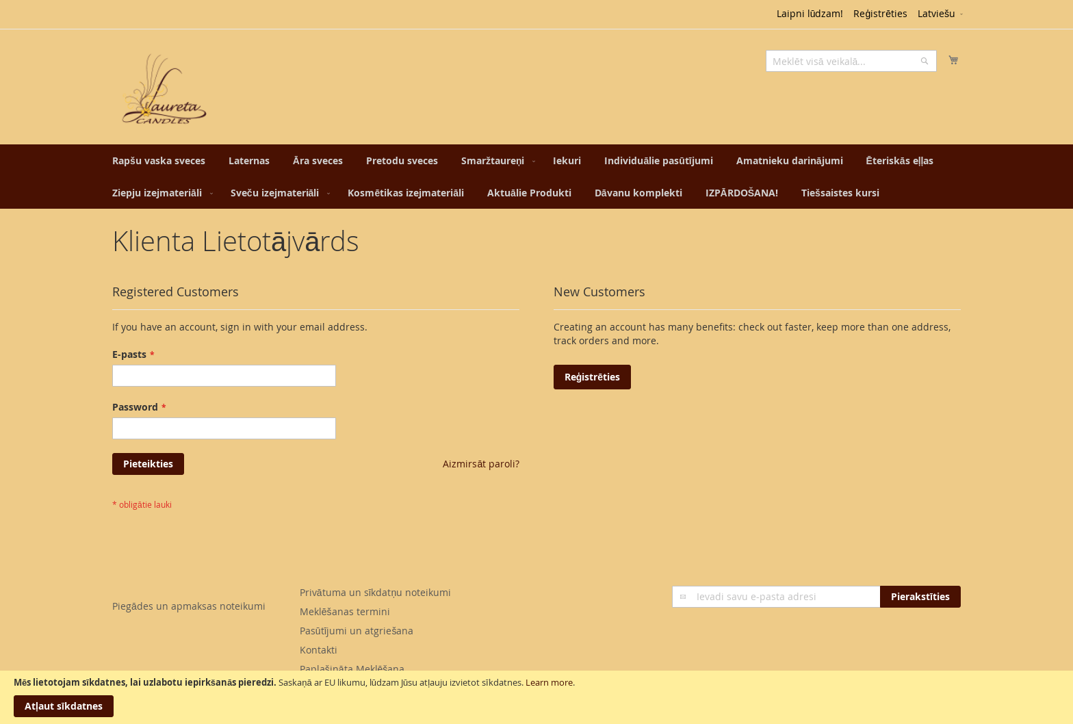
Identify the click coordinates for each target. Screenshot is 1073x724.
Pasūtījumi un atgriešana (357, 630)
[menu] (536, 176)
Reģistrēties (880, 13)
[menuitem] (159, 160)
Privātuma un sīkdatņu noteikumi (375, 592)
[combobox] (851, 61)
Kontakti (318, 649)
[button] (941, 14)
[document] (536, 697)
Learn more (549, 682)
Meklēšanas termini (345, 611)
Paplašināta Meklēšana (352, 668)
